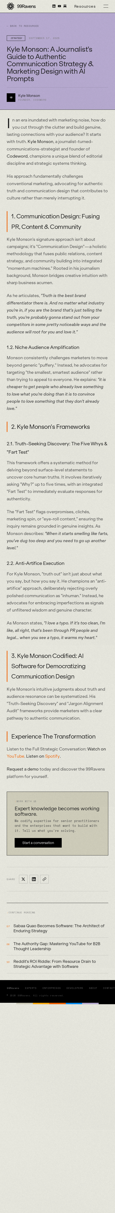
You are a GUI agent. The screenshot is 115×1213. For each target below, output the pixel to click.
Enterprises (51, 988)
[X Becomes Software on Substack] (65, 6)
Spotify (52, 756)
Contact (109, 988)
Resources (85, 6)
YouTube (15, 756)
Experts (31, 988)
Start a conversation (38, 843)
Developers (75, 988)
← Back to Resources (23, 26)
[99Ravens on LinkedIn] (55, 6)
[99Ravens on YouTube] (60, 6)
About (93, 988)
